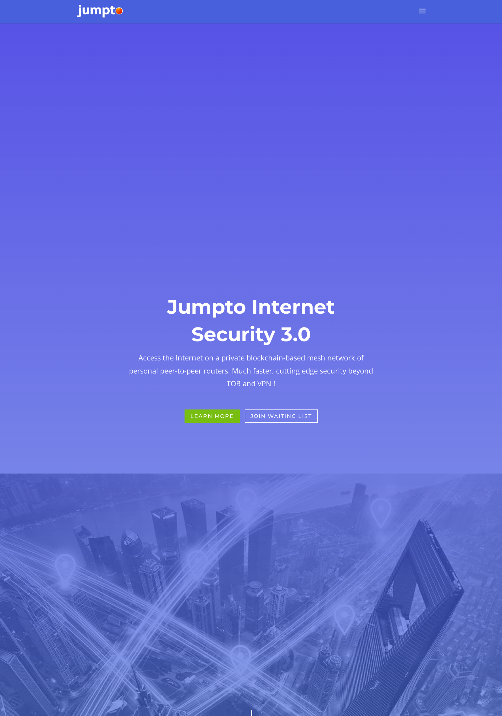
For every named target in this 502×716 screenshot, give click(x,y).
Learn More (212, 440)
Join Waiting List (281, 440)
